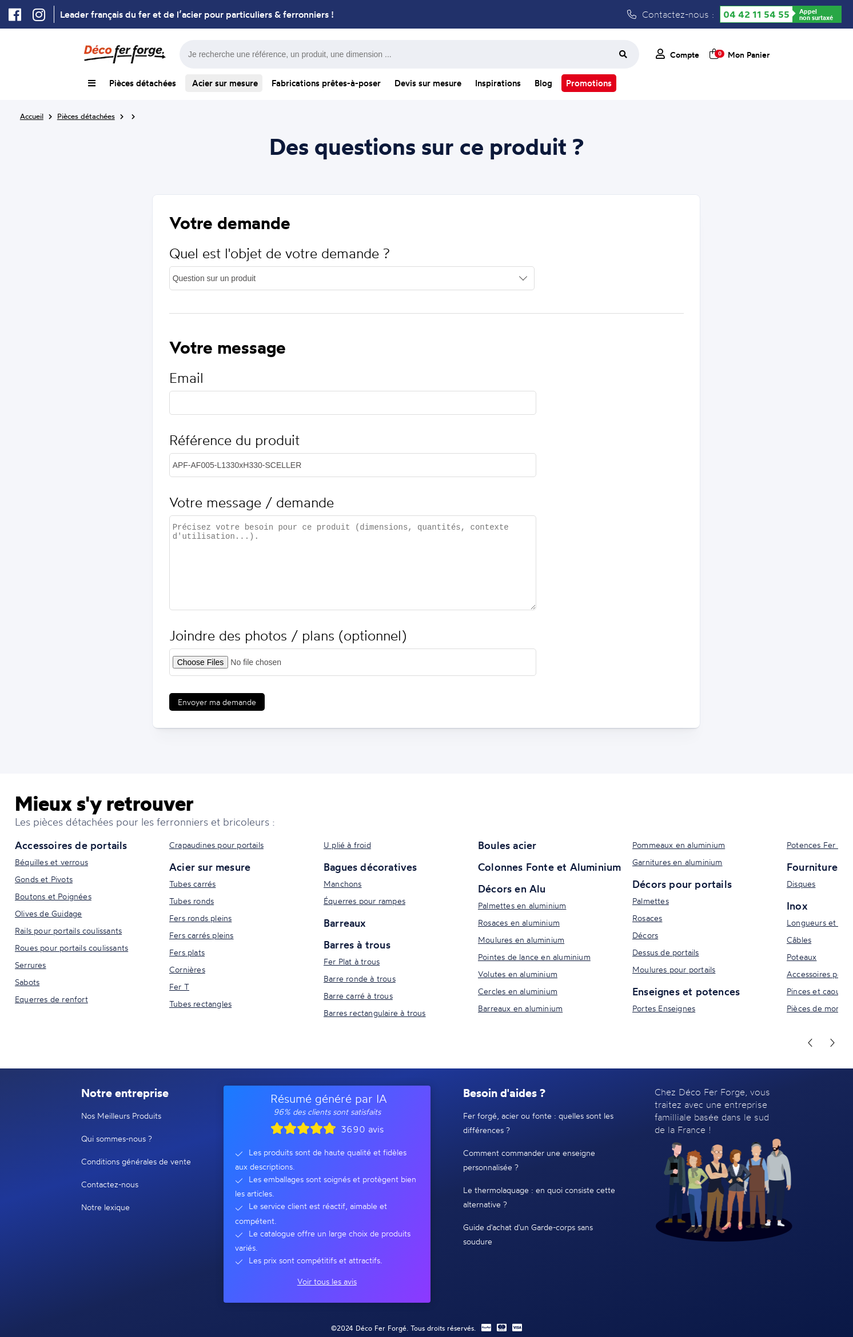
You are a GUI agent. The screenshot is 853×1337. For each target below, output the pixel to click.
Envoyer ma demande (217, 702)
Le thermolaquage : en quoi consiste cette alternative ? (539, 1197)
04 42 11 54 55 (756, 14)
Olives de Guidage (48, 913)
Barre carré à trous (358, 995)
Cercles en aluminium (517, 991)
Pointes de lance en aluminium (534, 957)
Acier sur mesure (224, 83)
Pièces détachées (142, 83)
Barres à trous (357, 944)
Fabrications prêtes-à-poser (326, 83)
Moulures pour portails (673, 969)
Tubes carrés (192, 883)
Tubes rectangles (200, 1003)
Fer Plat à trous (352, 961)
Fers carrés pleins (201, 935)
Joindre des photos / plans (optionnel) (287, 635)
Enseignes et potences (686, 991)
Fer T (179, 986)
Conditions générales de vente (136, 1161)
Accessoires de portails (71, 845)
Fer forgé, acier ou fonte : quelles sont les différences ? (538, 1123)
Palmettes (650, 901)
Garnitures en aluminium (677, 862)
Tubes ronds (191, 901)
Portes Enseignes (663, 1008)
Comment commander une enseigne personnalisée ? (529, 1160)
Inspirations (498, 83)
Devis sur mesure (427, 83)
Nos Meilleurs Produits (121, 1115)
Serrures (30, 965)
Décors (645, 935)
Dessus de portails (665, 952)
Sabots (27, 982)
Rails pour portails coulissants (68, 930)
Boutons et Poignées (53, 896)
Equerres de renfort (51, 999)
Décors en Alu (512, 888)
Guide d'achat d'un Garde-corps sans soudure (528, 1234)
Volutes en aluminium (517, 974)
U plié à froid (347, 845)
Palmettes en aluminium (522, 905)
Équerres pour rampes (364, 901)
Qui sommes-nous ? (116, 1138)
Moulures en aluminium (521, 939)
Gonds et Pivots (44, 879)
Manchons (343, 883)
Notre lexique (105, 1207)
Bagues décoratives (370, 866)
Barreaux (345, 922)
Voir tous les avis (327, 1281)
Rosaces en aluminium (519, 922)
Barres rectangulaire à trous (375, 1013)
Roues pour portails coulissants (71, 947)
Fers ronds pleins (200, 918)
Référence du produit (234, 440)
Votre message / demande (251, 502)
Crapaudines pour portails (216, 845)
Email (186, 378)
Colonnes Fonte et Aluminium (549, 866)
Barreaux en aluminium (520, 1008)
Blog (543, 83)
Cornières (187, 969)
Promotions (589, 83)
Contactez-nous (109, 1184)
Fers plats (187, 952)
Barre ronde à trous (360, 978)
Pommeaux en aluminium (678, 845)
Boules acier (507, 845)
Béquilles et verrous (51, 862)
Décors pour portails (682, 884)
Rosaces (647, 918)
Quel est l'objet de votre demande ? (279, 253)
